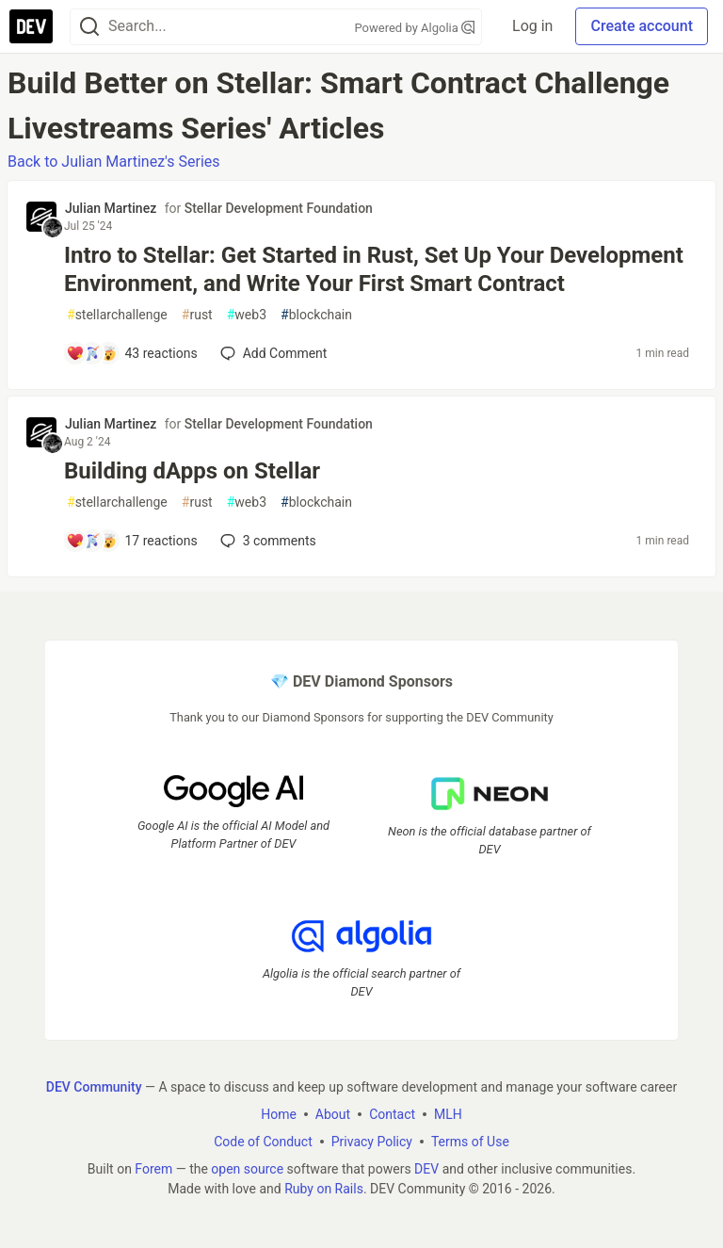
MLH (448, 1114)
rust (197, 315)
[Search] (89, 26)
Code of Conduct (263, 1141)
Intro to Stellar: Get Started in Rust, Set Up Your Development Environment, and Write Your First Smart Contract (373, 269)
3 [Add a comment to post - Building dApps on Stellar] (266, 540)
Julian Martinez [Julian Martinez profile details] (110, 208)
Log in (532, 26)
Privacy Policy (371, 1141)
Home (279, 1114)
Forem (153, 1168)
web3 (246, 315)
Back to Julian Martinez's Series (114, 161)
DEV (426, 1168)
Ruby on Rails (323, 1188)
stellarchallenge (117, 315)
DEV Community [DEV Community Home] (94, 1086)
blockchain (316, 315)
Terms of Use (470, 1141)
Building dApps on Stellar (192, 471)
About (332, 1114)
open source (247, 1168)
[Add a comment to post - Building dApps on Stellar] (132, 541)
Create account (641, 26)
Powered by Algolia (415, 28)
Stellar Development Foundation (279, 208)
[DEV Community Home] (31, 26)
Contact (392, 1114)
